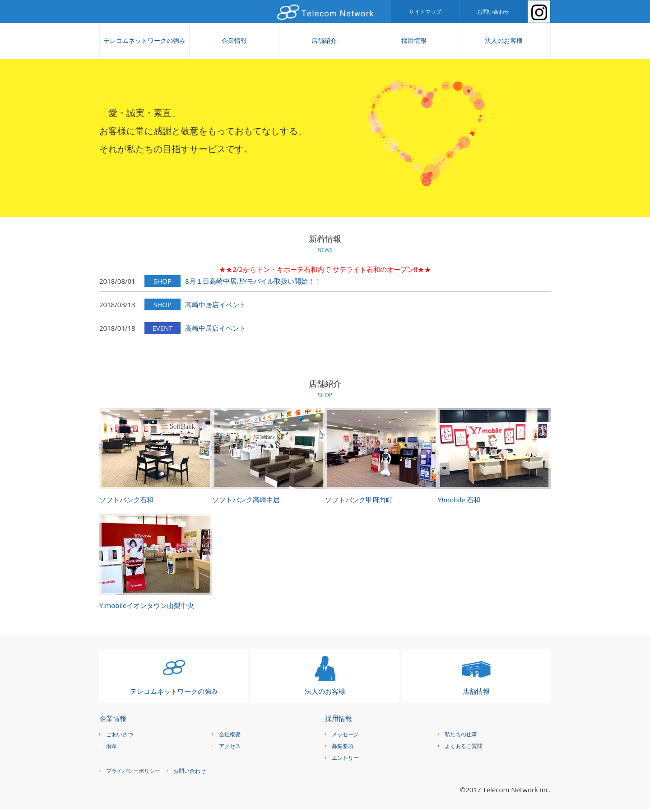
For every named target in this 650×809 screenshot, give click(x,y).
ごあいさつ (119, 734)
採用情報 (414, 40)
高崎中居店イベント (215, 304)
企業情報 (234, 40)
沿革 (111, 746)
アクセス (230, 746)
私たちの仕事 (461, 734)
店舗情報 (476, 691)
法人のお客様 (504, 40)
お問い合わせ (493, 11)
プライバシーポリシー (133, 771)
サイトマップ (425, 11)
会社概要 (230, 734)
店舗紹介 (324, 40)
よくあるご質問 (464, 746)
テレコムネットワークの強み (144, 40)
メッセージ (345, 734)
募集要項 (342, 746)
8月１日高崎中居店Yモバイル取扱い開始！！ (253, 280)
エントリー (345, 758)
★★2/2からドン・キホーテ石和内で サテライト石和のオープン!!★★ (325, 269)
